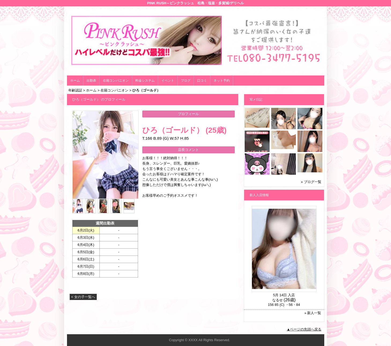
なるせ (277, 300)
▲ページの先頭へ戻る (304, 329)
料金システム (145, 80)
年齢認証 (75, 90)
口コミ (202, 80)
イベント (167, 80)
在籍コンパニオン (116, 80)
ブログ (186, 80)
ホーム (75, 80)
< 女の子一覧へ (83, 297)
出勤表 (91, 80)
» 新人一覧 (312, 313)
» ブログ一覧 (311, 182)
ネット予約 (222, 80)
